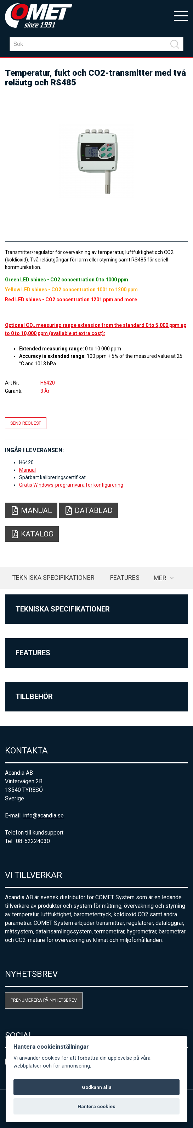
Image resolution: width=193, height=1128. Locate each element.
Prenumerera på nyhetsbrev (44, 1000)
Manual (27, 470)
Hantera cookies (96, 1106)
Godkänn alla (97, 1087)
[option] (96, 161)
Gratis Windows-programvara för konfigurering (71, 485)
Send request (25, 423)
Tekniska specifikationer (53, 577)
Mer (160, 578)
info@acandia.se (43, 815)
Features (125, 577)
